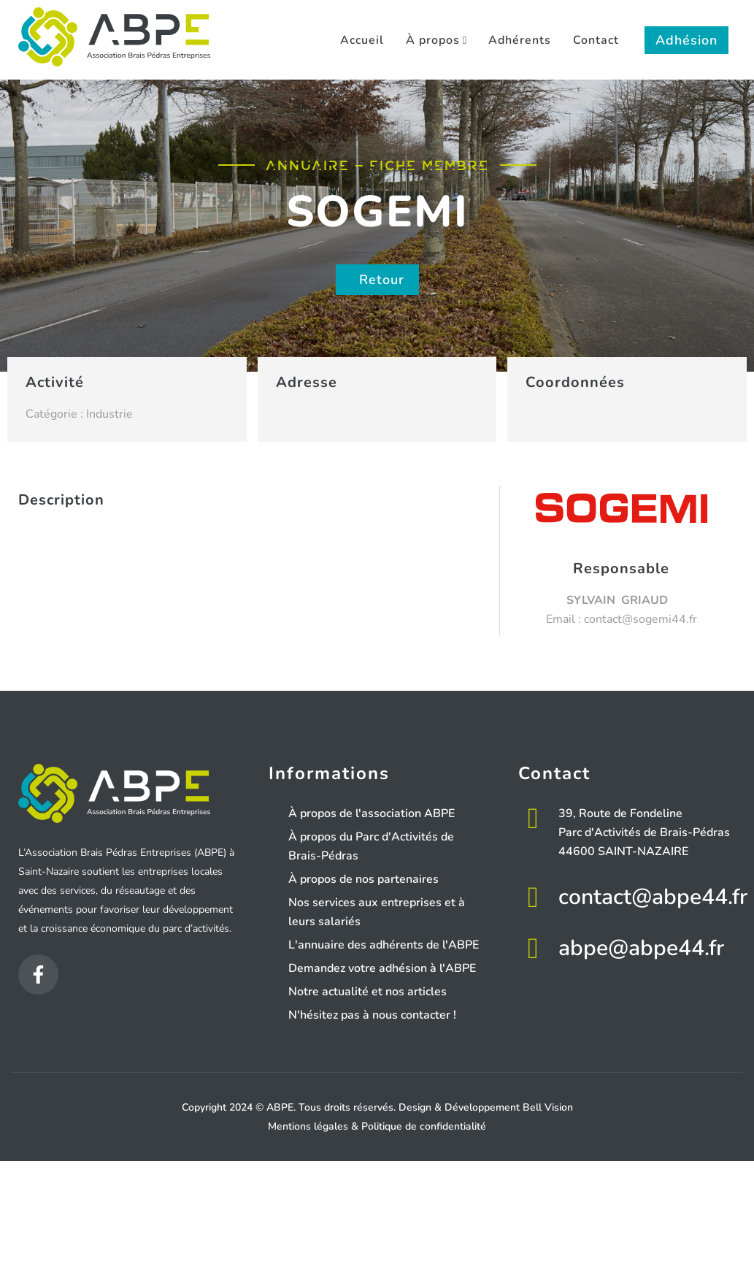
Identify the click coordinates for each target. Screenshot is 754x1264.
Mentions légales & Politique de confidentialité (377, 1126)
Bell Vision (548, 1107)
